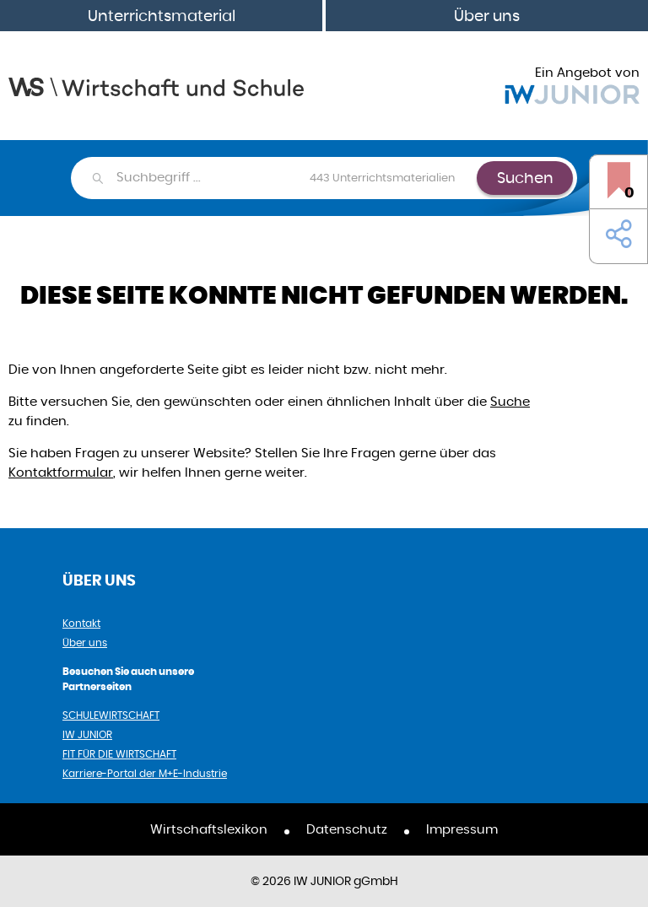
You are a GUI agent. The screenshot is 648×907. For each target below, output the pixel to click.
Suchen (525, 177)
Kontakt (81, 623)
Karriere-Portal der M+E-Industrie (144, 773)
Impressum (462, 829)
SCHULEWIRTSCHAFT (110, 715)
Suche (510, 401)
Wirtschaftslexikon (208, 829)
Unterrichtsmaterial (161, 15)
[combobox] (296, 178)
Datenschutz (346, 829)
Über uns (487, 15)
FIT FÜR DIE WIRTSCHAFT (119, 754)
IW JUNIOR (87, 734)
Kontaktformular (60, 472)
